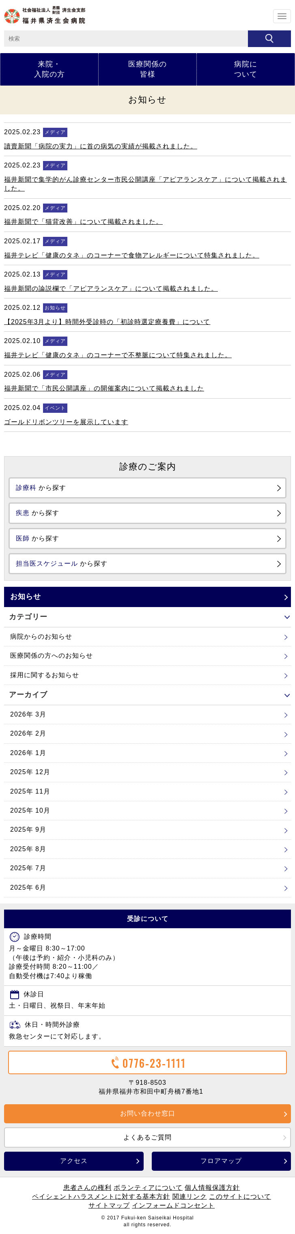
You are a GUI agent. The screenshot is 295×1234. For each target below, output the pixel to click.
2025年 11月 (30, 791)
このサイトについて (240, 1196)
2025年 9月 (28, 829)
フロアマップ (221, 1160)
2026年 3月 (28, 714)
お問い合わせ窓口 (147, 1113)
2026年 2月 (28, 733)
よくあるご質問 (147, 1137)
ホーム (44, 15)
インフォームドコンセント (173, 1205)
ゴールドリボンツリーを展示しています (66, 421)
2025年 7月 (28, 868)
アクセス (74, 1160)
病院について (245, 69)
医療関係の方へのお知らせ (51, 655)
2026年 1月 (28, 752)
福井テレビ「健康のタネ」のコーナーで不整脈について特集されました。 (118, 355)
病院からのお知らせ (41, 636)
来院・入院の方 (49, 69)
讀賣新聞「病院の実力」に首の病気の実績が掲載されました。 (100, 146)
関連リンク (189, 1196)
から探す (41, 487)
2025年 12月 (30, 771)
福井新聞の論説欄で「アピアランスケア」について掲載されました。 (111, 288)
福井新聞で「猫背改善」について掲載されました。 (83, 221)
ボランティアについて (148, 1187)
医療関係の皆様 (147, 69)
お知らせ (25, 596)
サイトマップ (109, 1205)
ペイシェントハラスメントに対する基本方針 (101, 1196)
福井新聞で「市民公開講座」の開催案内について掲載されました (104, 388)
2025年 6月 (28, 887)
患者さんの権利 (87, 1187)
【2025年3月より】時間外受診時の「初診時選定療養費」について (107, 321)
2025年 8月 (28, 849)
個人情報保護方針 (212, 1187)
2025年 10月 (30, 810)
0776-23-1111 (147, 1063)
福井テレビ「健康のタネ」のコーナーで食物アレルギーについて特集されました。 (131, 255)
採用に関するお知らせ (44, 675)
